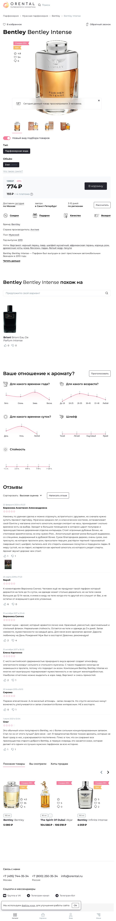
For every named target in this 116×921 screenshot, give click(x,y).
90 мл (44, 815)
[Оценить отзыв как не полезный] (13, 345)
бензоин (35, 248)
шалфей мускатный (58, 245)
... (50, 815)
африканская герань (82, 245)
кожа (26, 248)
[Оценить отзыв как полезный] (5, 345)
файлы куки (28, 905)
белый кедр (56, 248)
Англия (35, 229)
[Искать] (107, 293)
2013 (20, 240)
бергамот (15, 245)
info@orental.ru (72, 876)
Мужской (14, 234)
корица (99, 245)
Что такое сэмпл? (13, 171)
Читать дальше (11, 260)
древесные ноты (12, 248)
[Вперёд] (108, 772)
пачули (68, 248)
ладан (44, 248)
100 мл (7, 815)
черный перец (30, 245)
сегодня (19, 203)
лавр (42, 245)
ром (106, 245)
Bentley (15, 224)
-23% (18, 181)
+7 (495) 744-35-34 (16, 876)
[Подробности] (31, 194)
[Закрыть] (99, 100)
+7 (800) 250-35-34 (45, 876)
